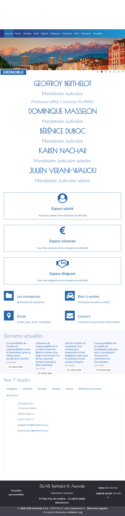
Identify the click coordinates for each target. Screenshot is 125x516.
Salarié (44, 33)
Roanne (56, 388)
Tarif (76, 33)
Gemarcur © (78, 508)
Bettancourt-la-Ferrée (90, 388)
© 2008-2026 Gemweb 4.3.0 (32, 508)
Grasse (69, 388)
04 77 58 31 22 (26, 419)
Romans (42, 388)
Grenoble (27, 388)
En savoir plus (15, 366)
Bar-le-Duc (12, 395)
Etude (18, 33)
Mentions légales (97, 508)
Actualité (97, 33)
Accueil (8, 33)
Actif (36, 33)
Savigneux (12, 388)
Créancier (67, 33)
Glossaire (85, 33)
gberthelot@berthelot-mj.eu (34, 425)
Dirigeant (55, 33)
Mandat (27, 33)
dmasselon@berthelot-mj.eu (35, 430)
